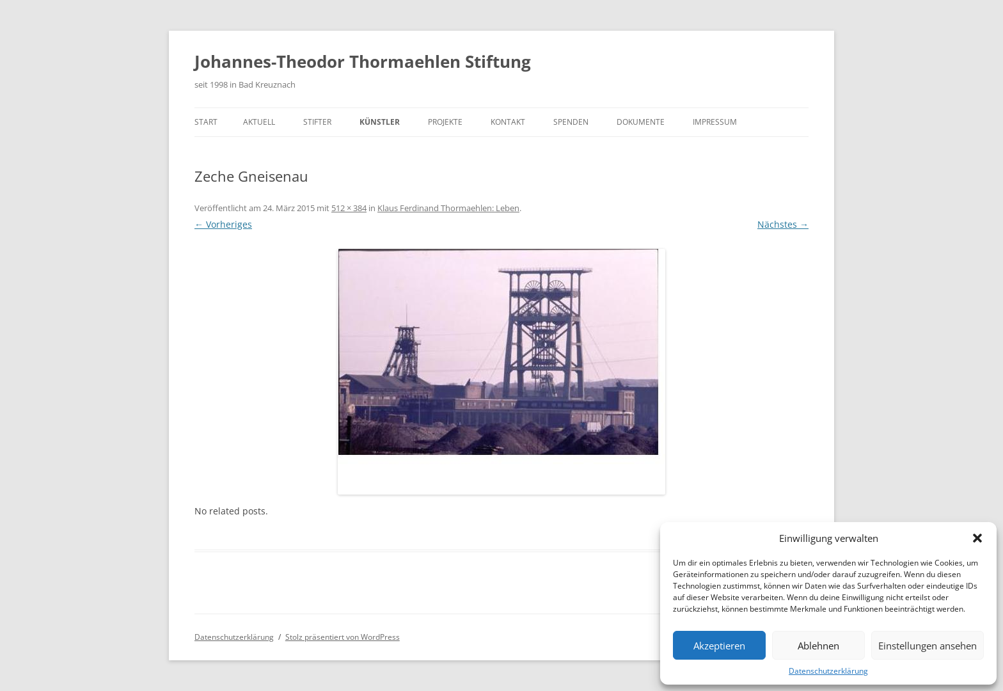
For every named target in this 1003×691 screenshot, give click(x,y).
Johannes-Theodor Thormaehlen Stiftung (362, 61)
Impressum (715, 121)
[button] (977, 538)
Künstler (379, 121)
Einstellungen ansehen (927, 645)
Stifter (317, 121)
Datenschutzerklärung (828, 670)
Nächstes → (783, 224)
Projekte (445, 121)
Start (205, 121)
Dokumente (641, 121)
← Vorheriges (223, 224)
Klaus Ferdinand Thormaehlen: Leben (448, 208)
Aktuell (259, 121)
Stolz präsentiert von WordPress (342, 636)
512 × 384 (349, 208)
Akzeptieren (719, 645)
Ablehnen (818, 645)
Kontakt (508, 121)
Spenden (570, 121)
